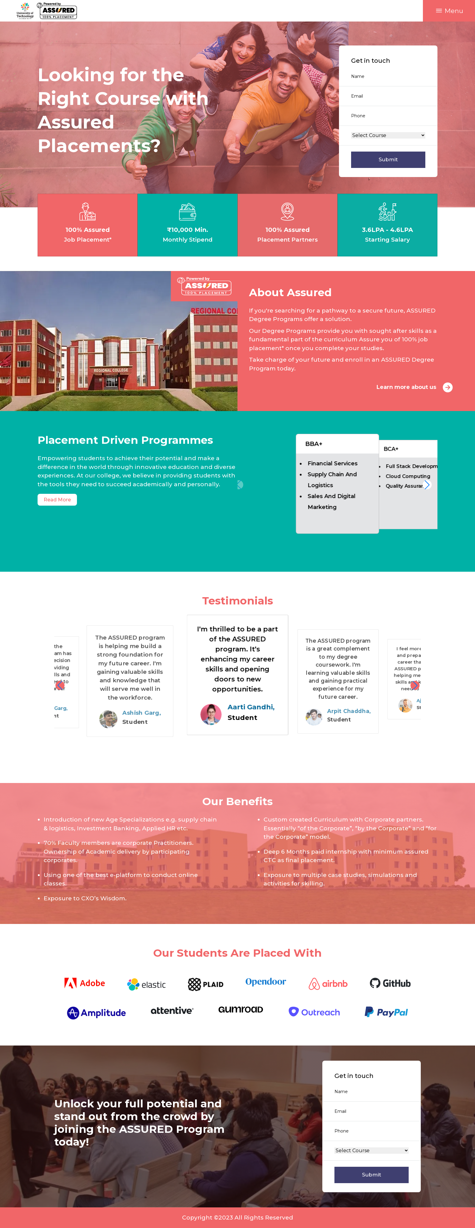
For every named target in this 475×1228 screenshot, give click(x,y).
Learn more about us (416, 387)
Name (357, 76)
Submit (388, 159)
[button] (448, 11)
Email (357, 96)
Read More (57, 500)
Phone (358, 116)
